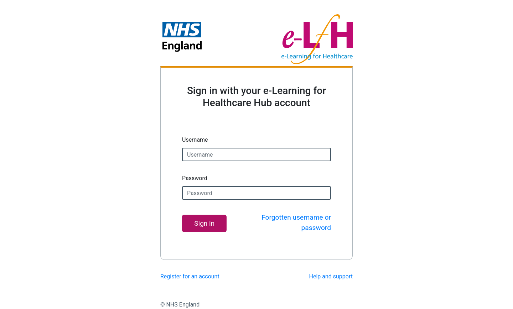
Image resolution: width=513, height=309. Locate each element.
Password (194, 178)
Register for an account (189, 276)
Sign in (204, 223)
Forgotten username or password (296, 222)
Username (195, 139)
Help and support (331, 276)
